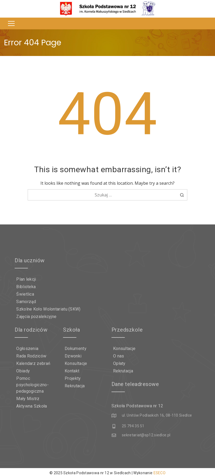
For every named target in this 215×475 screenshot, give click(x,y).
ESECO (160, 470)
